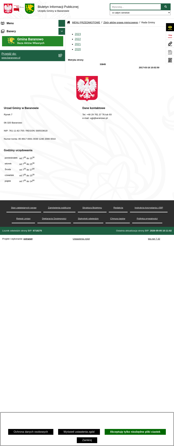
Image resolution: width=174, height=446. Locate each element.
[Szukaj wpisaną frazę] (166, 6)
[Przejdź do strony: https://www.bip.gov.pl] (170, 35)
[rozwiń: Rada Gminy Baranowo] (62, 133)
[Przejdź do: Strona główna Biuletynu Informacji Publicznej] (68, 22)
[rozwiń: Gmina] (62, 124)
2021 (78, 44)
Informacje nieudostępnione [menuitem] (18, 222)
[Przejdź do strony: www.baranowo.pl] (170, 43)
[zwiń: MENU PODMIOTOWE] (62, 30)
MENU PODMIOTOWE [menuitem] (15, 30)
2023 (78, 34)
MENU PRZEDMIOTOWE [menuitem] (17, 115)
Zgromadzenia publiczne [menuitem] (16, 256)
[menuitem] (32, 39)
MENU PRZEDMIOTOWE (86, 22)
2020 (78, 49)
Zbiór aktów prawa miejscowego (120, 22)
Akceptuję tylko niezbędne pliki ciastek (135, 431)
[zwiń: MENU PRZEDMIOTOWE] (62, 115)
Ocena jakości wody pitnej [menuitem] (17, 236)
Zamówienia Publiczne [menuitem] (15, 249)
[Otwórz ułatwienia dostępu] (170, 27)
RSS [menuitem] (4, 242)
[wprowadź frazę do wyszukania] (135, 6)
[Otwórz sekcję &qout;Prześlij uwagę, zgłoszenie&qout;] (170, 52)
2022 (78, 39)
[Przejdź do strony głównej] (41, 8)
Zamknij (87, 440)
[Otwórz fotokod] (170, 60)
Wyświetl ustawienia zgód (79, 431)
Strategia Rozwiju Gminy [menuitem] (16, 229)
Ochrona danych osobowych (31, 431)
